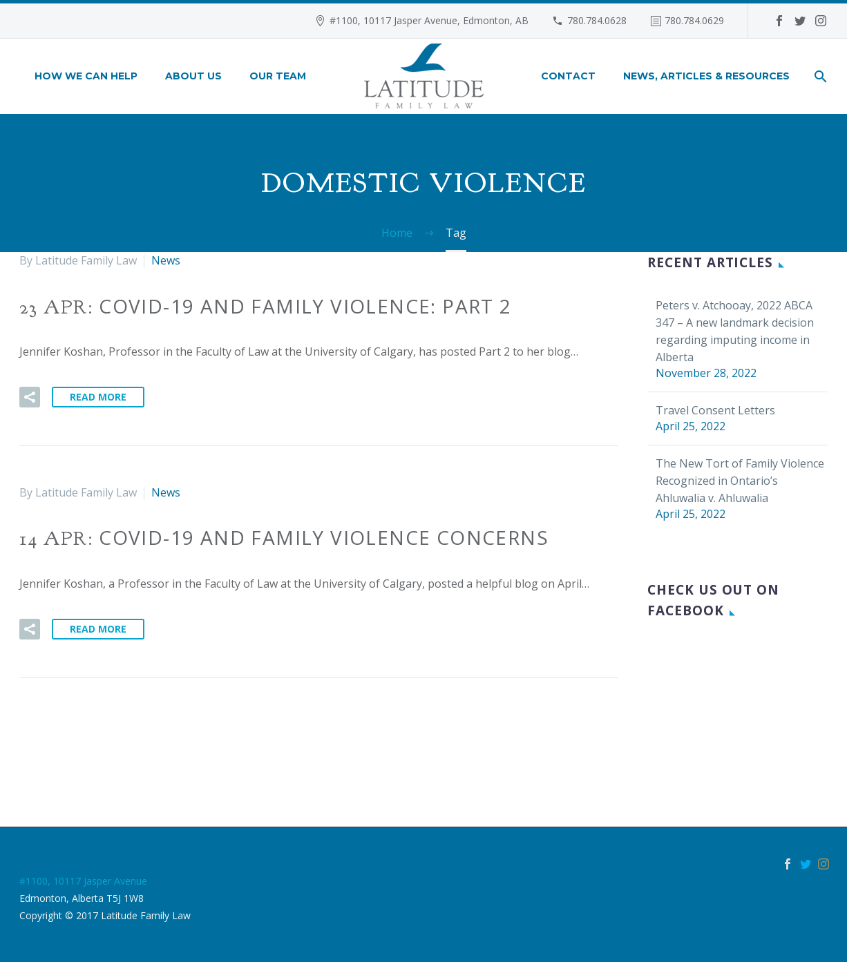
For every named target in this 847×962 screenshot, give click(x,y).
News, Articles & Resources (706, 76)
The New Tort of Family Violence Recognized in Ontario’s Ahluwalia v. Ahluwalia (740, 481)
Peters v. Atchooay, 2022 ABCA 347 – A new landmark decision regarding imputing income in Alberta (735, 331)
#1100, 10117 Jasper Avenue (83, 880)
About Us (193, 76)
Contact (568, 76)
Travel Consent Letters (715, 410)
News (165, 260)
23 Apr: (265, 307)
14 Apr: (284, 538)
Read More (98, 396)
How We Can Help (86, 76)
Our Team (277, 76)
